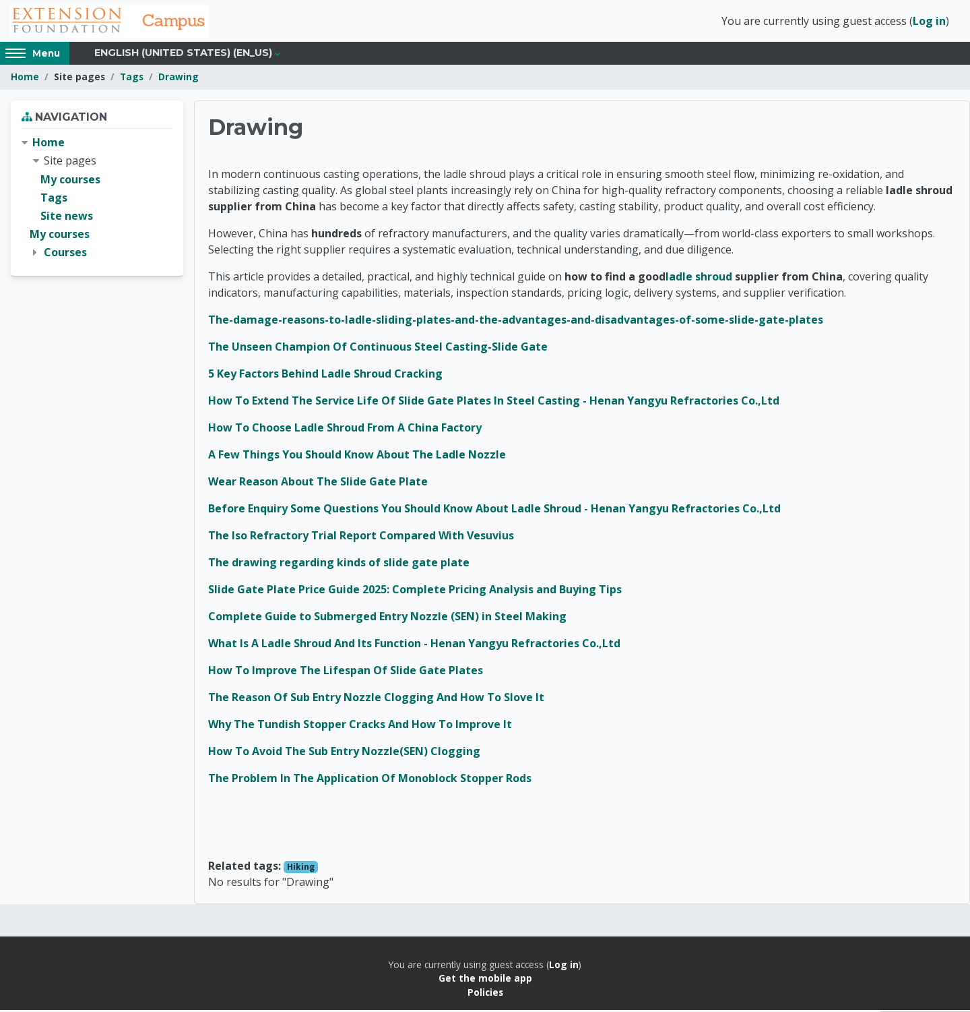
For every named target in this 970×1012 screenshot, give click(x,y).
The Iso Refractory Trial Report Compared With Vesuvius (361, 537)
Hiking (301, 868)
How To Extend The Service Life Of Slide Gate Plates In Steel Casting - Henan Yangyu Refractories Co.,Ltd (493, 402)
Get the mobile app (485, 980)
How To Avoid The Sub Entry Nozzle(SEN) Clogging (344, 753)
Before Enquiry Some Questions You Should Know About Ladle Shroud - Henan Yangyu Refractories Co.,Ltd (494, 510)
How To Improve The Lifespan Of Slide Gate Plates (345, 672)
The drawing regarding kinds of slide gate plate (339, 564)
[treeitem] (97, 200)
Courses (65, 254)
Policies (485, 994)
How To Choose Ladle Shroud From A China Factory (345, 429)
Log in (929, 22)
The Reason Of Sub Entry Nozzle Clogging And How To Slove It (376, 699)
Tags (131, 79)
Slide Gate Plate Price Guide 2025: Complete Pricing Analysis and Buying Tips (415, 591)
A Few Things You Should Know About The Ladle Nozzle (357, 456)
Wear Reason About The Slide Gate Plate (318, 483)
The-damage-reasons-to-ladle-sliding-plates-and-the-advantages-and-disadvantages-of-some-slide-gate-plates (515, 321)
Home (25, 79)
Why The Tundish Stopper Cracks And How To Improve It (360, 726)
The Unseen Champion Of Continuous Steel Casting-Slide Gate (378, 348)
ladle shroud (699, 278)
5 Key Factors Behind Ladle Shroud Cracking (325, 375)
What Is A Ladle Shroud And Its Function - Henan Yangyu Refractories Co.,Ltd (414, 645)
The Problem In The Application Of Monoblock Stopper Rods (369, 780)
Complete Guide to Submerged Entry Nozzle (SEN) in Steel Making (387, 618)
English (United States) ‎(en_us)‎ (183, 55)
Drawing (178, 79)
